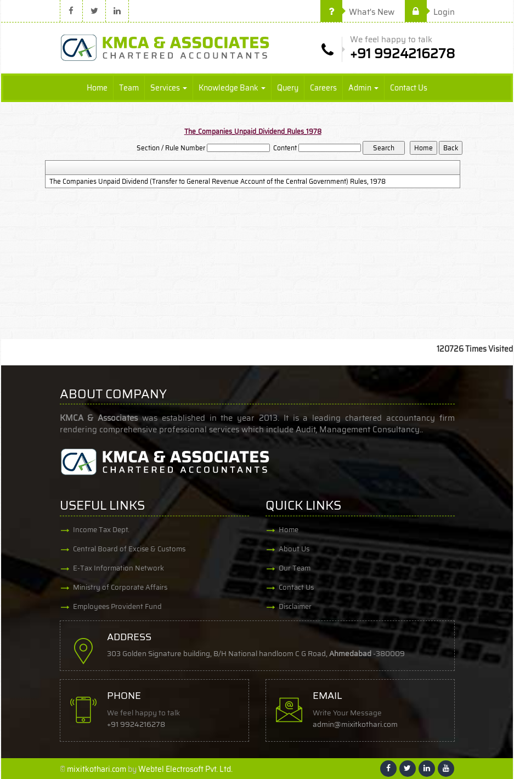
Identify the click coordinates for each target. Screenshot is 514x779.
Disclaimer (295, 606)
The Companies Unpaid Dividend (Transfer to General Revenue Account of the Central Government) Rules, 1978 (217, 181)
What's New (357, 12)
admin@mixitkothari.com (355, 724)
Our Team (294, 568)
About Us (294, 549)
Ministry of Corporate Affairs (120, 587)
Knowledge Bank (232, 88)
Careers (323, 88)
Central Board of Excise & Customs (129, 549)
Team (129, 88)
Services (168, 88)
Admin (363, 88)
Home (97, 88)
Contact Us (408, 88)
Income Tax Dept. (101, 529)
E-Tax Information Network (118, 568)
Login (430, 12)
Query (287, 88)
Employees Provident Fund (117, 606)
